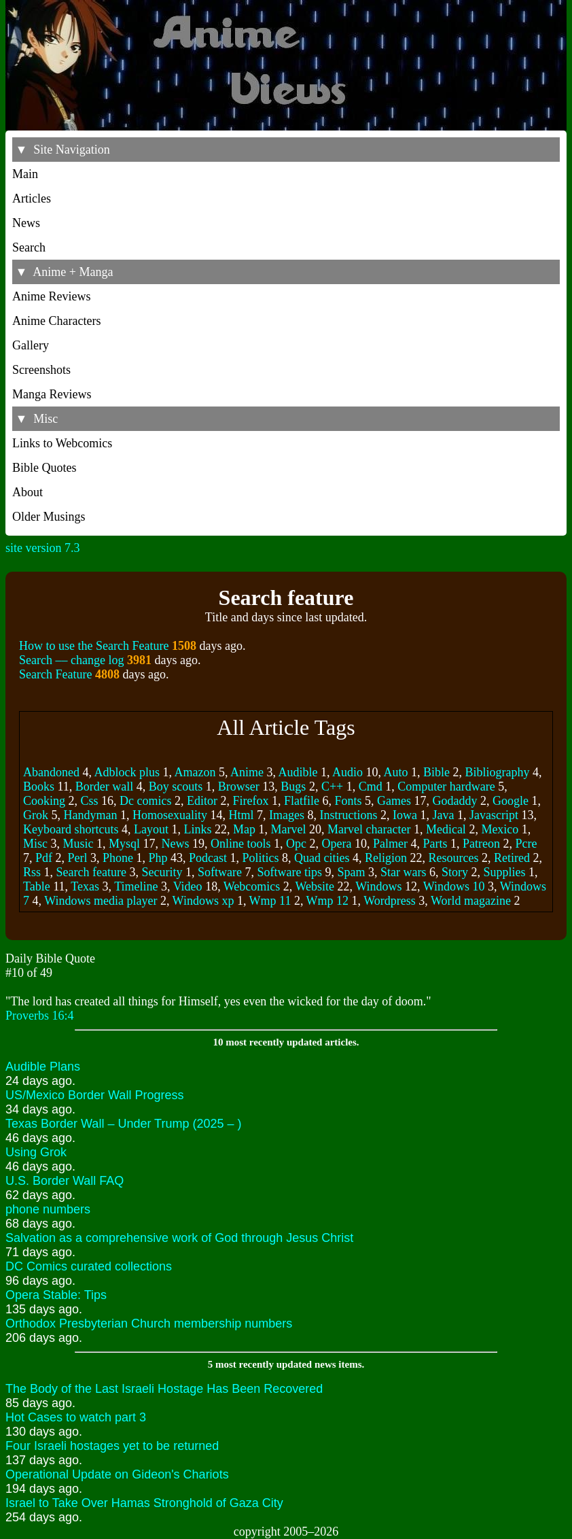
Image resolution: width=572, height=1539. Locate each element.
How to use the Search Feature (93, 646)
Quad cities (321, 858)
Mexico (499, 829)
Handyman (91, 815)
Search (29, 247)
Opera (337, 843)
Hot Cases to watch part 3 (75, 1417)
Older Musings (49, 516)
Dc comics (145, 801)
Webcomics (252, 886)
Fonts (348, 801)
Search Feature (55, 674)
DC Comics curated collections (88, 1266)
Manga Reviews (51, 394)
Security (161, 872)
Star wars (403, 872)
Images (286, 815)
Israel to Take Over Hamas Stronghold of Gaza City (144, 1503)
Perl (78, 858)
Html (240, 815)
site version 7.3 (42, 548)
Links (197, 829)
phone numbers (47, 1209)
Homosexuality (169, 815)
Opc (296, 843)
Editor (202, 801)
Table (36, 886)
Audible (298, 772)
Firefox (251, 801)
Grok (35, 815)
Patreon (481, 843)
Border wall (104, 786)
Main (25, 174)
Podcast (208, 858)
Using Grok (36, 1152)
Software (220, 872)
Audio (347, 772)
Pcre (526, 843)
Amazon (195, 772)
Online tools (241, 843)
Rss (32, 872)
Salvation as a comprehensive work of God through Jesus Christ (179, 1238)
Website (315, 886)
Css (90, 801)
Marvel (288, 829)
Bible (436, 772)
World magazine (471, 900)
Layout (151, 829)
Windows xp (203, 900)
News (26, 223)
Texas (85, 886)
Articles (31, 198)
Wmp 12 (327, 900)
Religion (386, 858)
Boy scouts (176, 786)
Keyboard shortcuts (70, 829)
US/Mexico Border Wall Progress (94, 1095)
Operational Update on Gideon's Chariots (117, 1474)
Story (455, 872)
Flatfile (301, 801)
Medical (446, 829)
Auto (396, 772)
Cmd (370, 786)
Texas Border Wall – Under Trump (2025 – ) (123, 1123)
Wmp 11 (270, 900)
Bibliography (497, 772)
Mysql (124, 843)
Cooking (44, 801)
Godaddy (455, 801)
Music (78, 843)
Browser (239, 786)
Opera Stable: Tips (56, 1295)
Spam (351, 872)
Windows (378, 886)
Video (187, 886)
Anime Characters (56, 321)
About (27, 492)
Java (443, 815)
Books (38, 786)
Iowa (405, 815)
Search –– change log (71, 660)
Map (244, 829)
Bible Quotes (44, 467)
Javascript (493, 815)
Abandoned (51, 772)
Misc (35, 843)
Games (394, 801)
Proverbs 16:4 (39, 1015)
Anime (247, 772)
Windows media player (100, 900)
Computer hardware (446, 786)
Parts (435, 843)
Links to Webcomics (62, 443)
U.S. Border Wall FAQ (64, 1181)
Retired (512, 858)
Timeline (136, 886)
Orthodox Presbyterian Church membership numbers (148, 1323)
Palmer (390, 843)
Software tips (289, 872)
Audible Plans (42, 1066)
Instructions (348, 815)
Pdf (43, 858)
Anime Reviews (51, 296)
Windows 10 (454, 886)
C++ (332, 786)
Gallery (30, 345)
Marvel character (368, 829)
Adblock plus (127, 772)
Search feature (91, 872)
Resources (454, 858)
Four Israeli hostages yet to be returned (112, 1446)
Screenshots (41, 370)
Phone (118, 858)
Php (158, 858)
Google (511, 801)
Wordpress (389, 900)
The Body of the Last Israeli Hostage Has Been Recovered (164, 1389)
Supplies (504, 872)
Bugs (293, 786)
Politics (261, 858)
